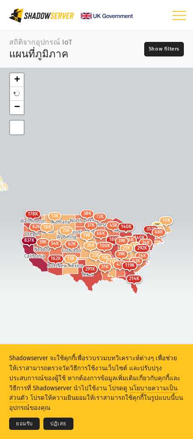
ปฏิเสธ (58, 424)
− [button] (17, 107)
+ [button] (17, 80)
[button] (17, 94)
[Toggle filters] (164, 49)
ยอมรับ (24, 424)
